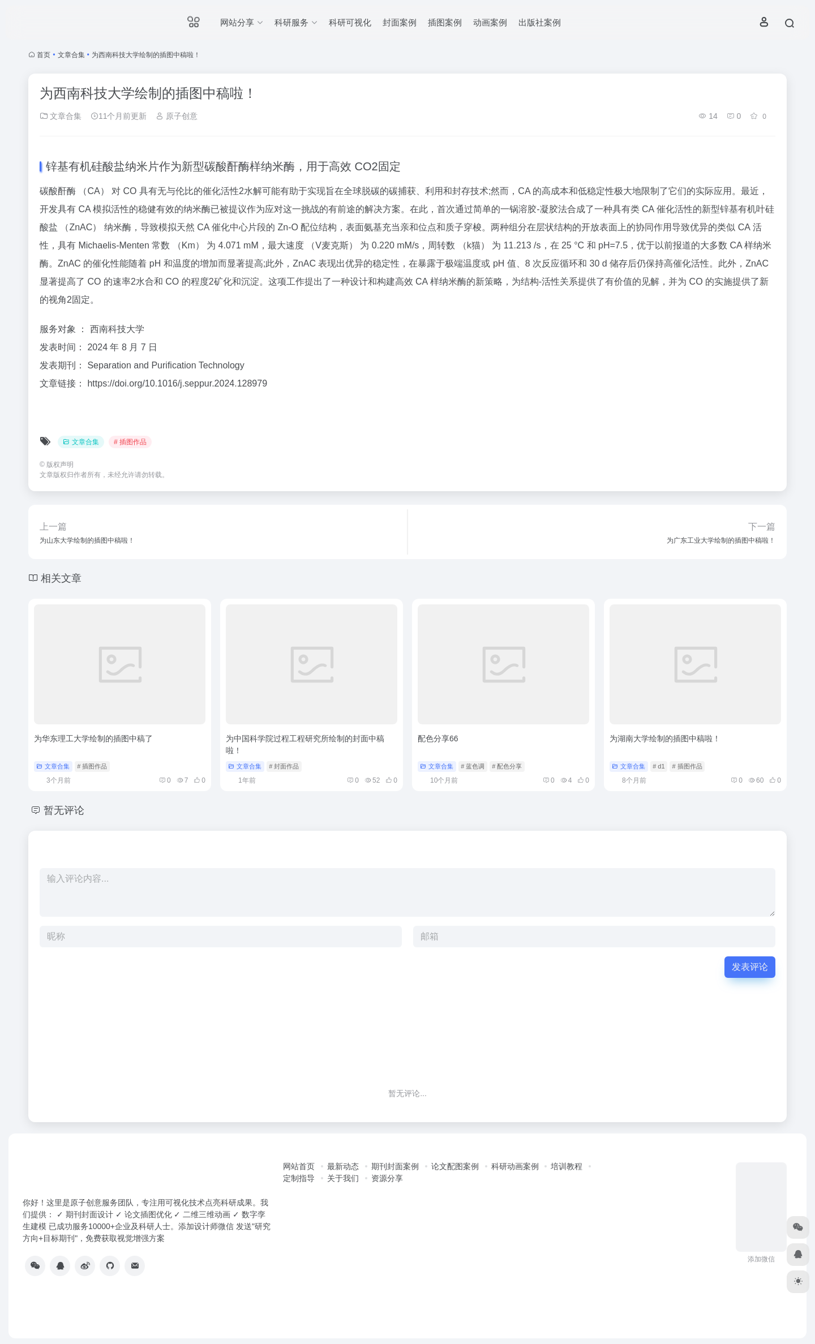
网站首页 (299, 1166)
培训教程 (566, 1166)
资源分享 (387, 1178)
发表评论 (750, 967)
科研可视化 (350, 22)
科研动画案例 (515, 1166)
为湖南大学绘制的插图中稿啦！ (665, 738)
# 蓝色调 (472, 766)
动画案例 (490, 22)
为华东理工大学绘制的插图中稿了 (93, 738)
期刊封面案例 (395, 1166)
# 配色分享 (507, 766)
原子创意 (177, 116)
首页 (43, 55)
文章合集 (71, 55)
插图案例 (445, 22)
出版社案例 (539, 22)
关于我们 (343, 1178)
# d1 (658, 766)
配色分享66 (438, 738)
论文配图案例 (455, 1166)
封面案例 (400, 22)
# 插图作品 (130, 442)
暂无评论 (64, 810)
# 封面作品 (284, 766)
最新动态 (343, 1166)
